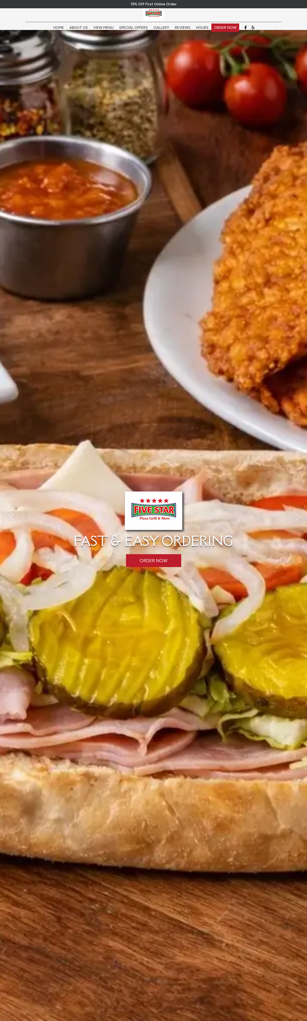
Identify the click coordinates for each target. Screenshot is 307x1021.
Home (58, 30)
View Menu (103, 30)
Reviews (182, 30)
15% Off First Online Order (154, 4)
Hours (202, 30)
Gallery (161, 30)
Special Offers (133, 30)
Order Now (225, 30)
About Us (78, 30)
